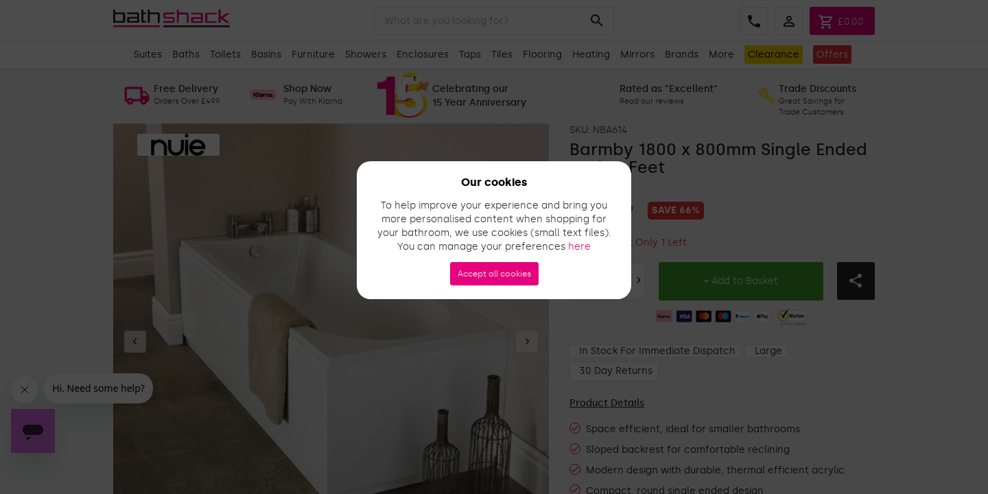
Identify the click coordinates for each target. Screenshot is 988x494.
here (579, 246)
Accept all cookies (494, 274)
